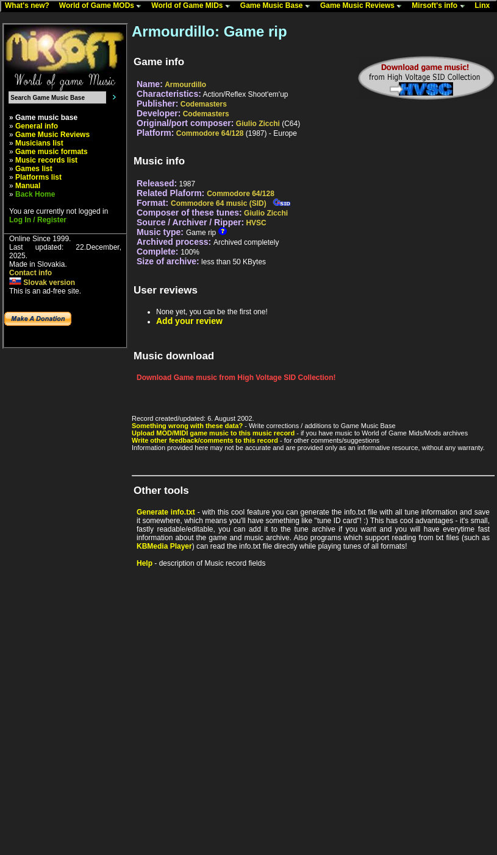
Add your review (189, 321)
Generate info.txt (166, 512)
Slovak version (42, 282)
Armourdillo (185, 84)
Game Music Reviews (364, 6)
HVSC (256, 223)
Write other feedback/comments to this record (205, 440)
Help (144, 563)
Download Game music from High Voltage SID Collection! (236, 377)
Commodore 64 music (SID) (218, 203)
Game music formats (51, 151)
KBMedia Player (164, 546)
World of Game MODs (103, 6)
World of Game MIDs (193, 6)
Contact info (30, 273)
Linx (485, 6)
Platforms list (38, 177)
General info (36, 126)
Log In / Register (37, 220)
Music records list (46, 160)
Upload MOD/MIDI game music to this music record (213, 433)
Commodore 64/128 (210, 133)
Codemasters (204, 104)
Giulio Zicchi (258, 123)
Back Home (35, 194)
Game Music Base (278, 6)
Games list (33, 168)
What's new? (29, 6)
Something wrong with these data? (187, 425)
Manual (27, 185)
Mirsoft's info (441, 6)
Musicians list (39, 143)
